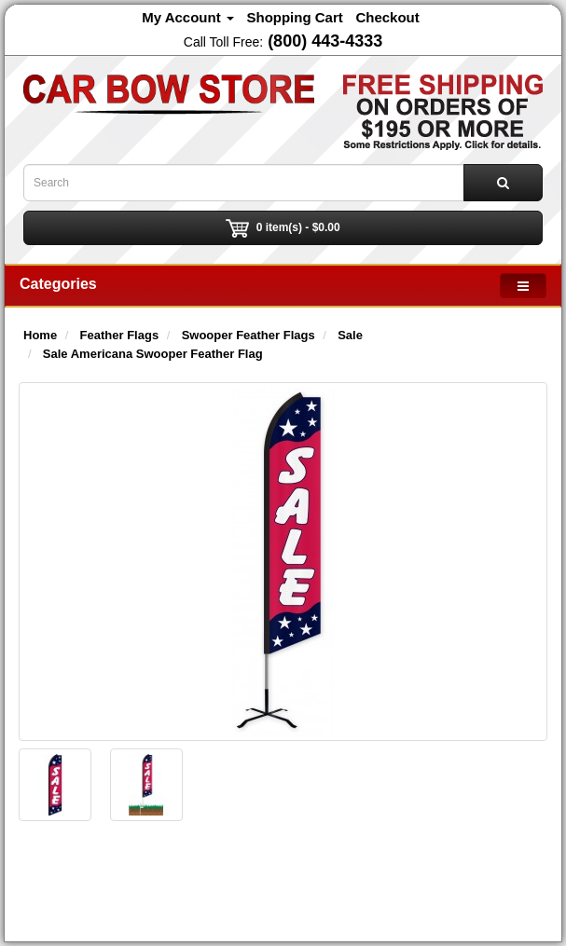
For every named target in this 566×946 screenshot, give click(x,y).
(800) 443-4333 (325, 41)
